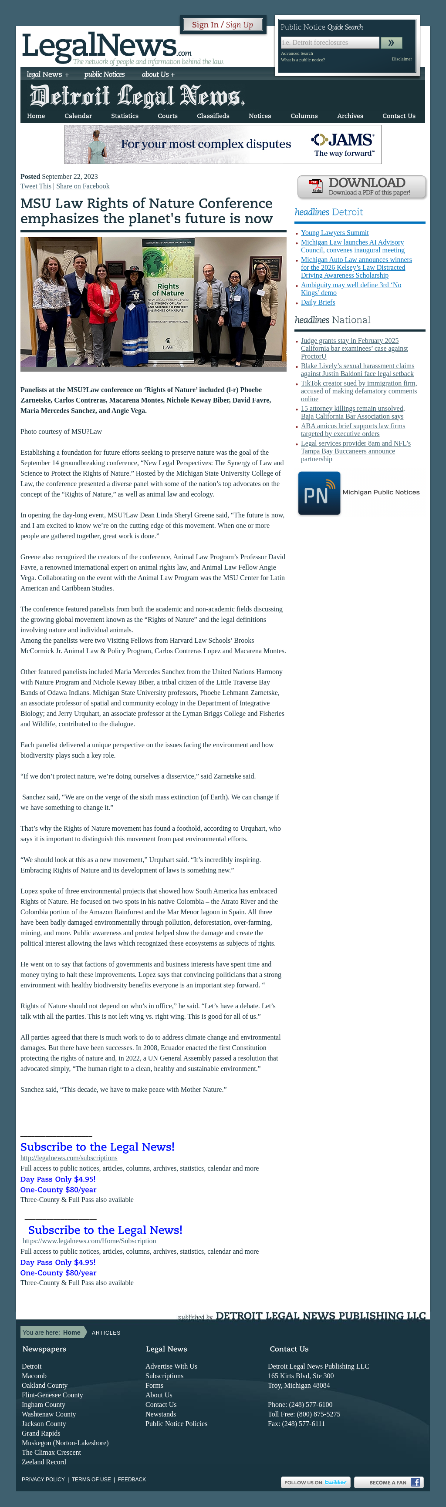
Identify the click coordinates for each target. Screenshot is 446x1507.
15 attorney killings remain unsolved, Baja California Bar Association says (353, 412)
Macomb (34, 1375)
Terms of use (91, 1480)
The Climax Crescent (51, 1452)
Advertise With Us (171, 1366)
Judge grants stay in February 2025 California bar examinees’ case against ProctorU (354, 348)
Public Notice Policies (176, 1423)
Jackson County (44, 1423)
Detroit (31, 1366)
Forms (154, 1385)
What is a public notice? (303, 59)
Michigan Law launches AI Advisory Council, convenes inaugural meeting (353, 246)
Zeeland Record (44, 1462)
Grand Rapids (41, 1433)
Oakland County (45, 1385)
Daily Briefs (318, 302)
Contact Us (161, 1404)
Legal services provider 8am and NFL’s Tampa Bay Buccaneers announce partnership (356, 451)
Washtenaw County (49, 1414)
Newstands (160, 1414)
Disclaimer (402, 59)
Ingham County (43, 1404)
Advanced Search (297, 53)
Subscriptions (164, 1375)
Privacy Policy (43, 1480)
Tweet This (35, 186)
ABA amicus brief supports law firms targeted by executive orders (353, 429)
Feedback (132, 1480)
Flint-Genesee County (52, 1395)
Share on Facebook (83, 186)
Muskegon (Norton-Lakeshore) (65, 1443)
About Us (158, 1395)
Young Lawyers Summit (335, 232)
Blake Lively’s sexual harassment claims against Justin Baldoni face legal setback (357, 369)
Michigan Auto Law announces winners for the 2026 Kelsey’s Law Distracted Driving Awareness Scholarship (356, 267)
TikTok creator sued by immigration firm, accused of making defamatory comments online (359, 391)
